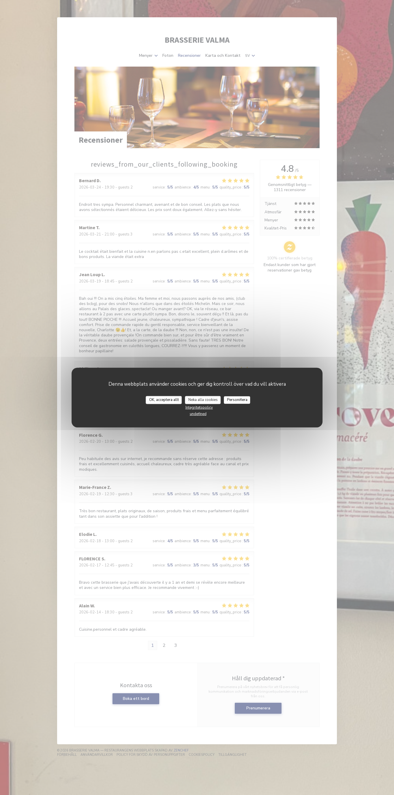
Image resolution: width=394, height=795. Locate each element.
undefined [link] (198, 413)
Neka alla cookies (203, 399)
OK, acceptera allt (164, 399)
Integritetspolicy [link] (199, 407)
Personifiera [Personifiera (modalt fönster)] (237, 399)
